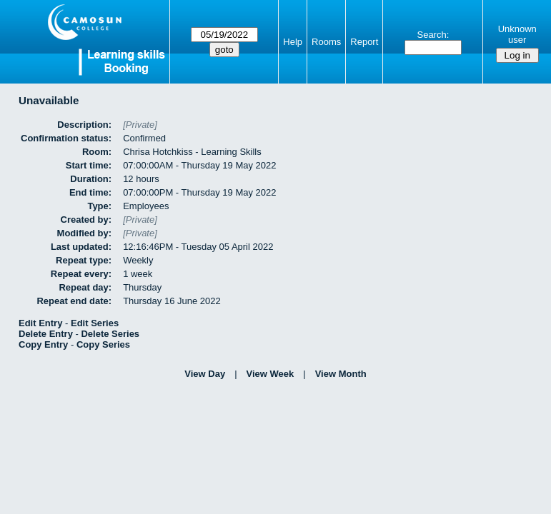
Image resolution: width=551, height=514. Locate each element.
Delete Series (110, 333)
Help (292, 41)
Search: (433, 34)
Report (364, 41)
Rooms (326, 41)
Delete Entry (46, 333)
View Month (341, 373)
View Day (204, 373)
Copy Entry (43, 344)
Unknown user (517, 34)
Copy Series (103, 344)
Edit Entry (40, 323)
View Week (270, 373)
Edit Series (95, 323)
